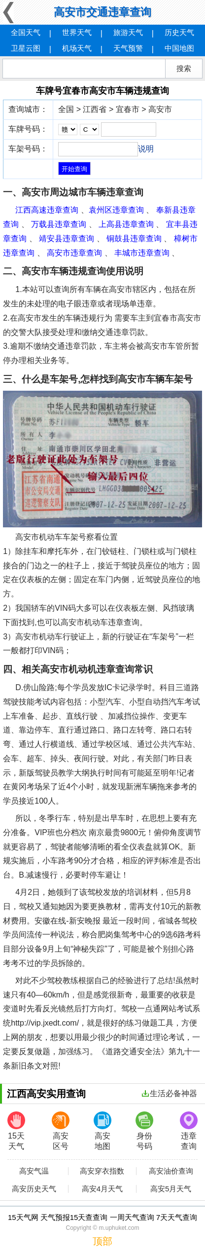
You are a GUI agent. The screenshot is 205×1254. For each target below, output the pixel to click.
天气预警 (128, 48)
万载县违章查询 (58, 224)
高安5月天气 (170, 1189)
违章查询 (189, 1130)
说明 (146, 149)
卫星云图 (25, 48)
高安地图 (102, 1130)
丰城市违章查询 (142, 253)
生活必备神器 (169, 1093)
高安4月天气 (102, 1189)
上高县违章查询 (126, 224)
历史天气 (179, 32)
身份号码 (144, 1130)
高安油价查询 (171, 1171)
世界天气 (77, 32)
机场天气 (77, 48)
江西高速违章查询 (46, 210)
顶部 (102, 1241)
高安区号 (60, 1130)
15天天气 (16, 1130)
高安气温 (34, 1171)
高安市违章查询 (74, 253)
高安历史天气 (34, 1189)
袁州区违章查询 (116, 210)
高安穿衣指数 (102, 1171)
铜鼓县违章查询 (134, 238)
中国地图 (179, 48)
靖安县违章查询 (66, 238)
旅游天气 (128, 32)
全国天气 (25, 32)
